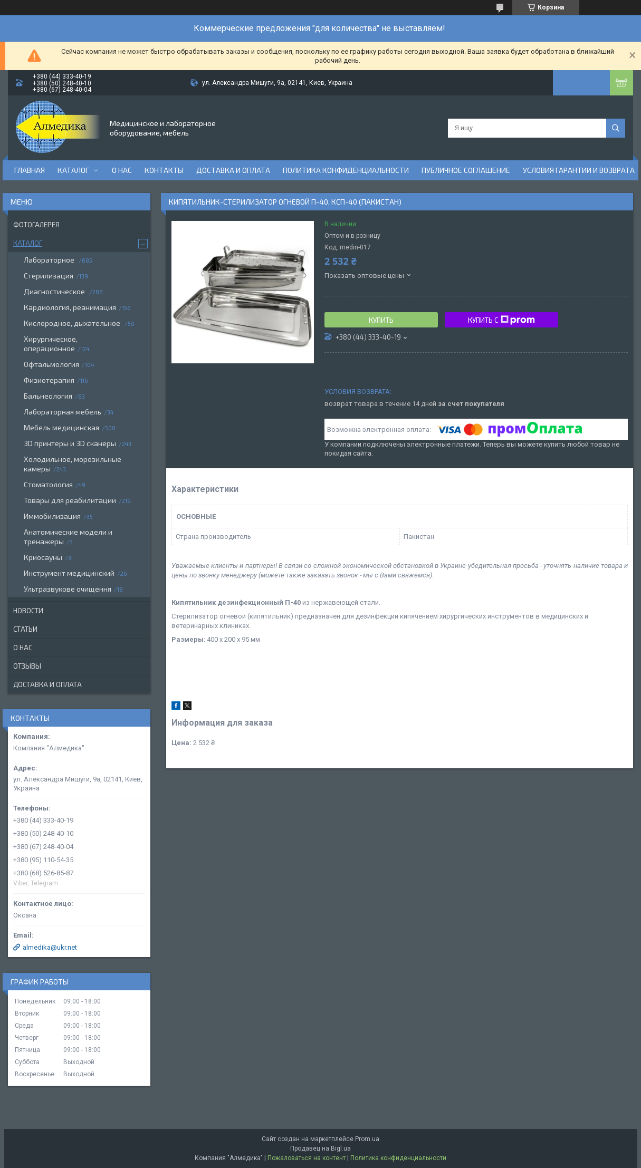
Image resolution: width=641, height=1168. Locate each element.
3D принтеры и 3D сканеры (70, 443)
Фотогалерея (36, 224)
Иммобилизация (52, 515)
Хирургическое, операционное (51, 343)
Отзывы (27, 666)
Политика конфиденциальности (346, 170)
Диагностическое (55, 291)
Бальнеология (48, 395)
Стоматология (48, 484)
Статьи (25, 629)
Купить (381, 320)
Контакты (164, 170)
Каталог (73, 170)
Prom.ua (367, 1139)
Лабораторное (50, 259)
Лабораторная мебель (62, 411)
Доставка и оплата (233, 170)
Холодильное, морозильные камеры (72, 464)
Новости (28, 610)
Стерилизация (48, 275)
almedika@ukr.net (50, 947)
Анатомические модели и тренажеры (68, 536)
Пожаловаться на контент (306, 1158)
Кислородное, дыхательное (73, 322)
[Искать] (615, 128)
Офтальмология (51, 364)
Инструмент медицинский (69, 572)
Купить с (501, 320)
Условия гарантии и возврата (579, 170)
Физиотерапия (49, 379)
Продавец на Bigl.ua (320, 1148)
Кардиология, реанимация (70, 307)
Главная (29, 170)
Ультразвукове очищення (67, 588)
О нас (122, 170)
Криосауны (43, 557)
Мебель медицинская (61, 427)
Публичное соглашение (466, 170)
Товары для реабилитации (70, 500)
